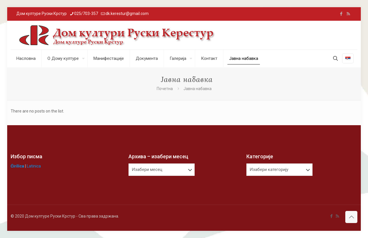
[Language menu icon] (348, 58)
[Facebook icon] (341, 13)
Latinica (34, 166)
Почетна (165, 88)
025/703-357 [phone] (86, 13)
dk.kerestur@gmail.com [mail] (127, 13)
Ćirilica (17, 166)
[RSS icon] (348, 13)
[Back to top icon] (351, 217)
